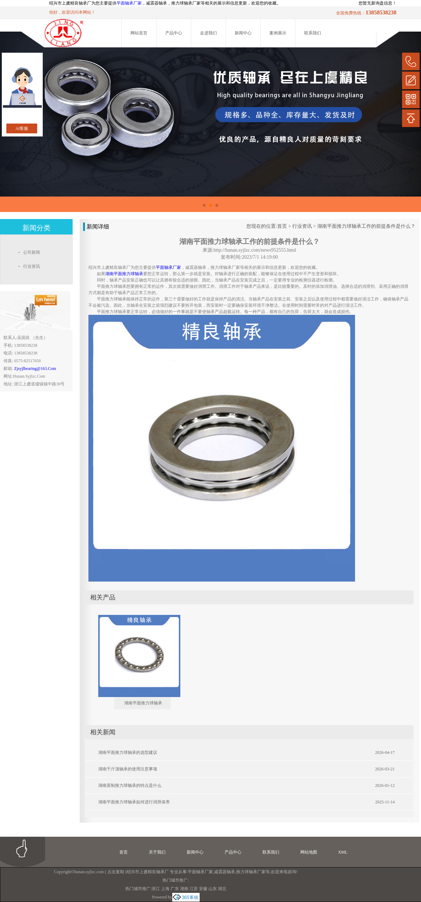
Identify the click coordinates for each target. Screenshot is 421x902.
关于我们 (157, 852)
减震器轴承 (224, 871)
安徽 (203, 888)
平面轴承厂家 (129, 3)
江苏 (193, 888)
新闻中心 (243, 33)
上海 (165, 888)
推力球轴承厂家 (251, 871)
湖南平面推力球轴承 (143, 703)
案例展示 (277, 33)
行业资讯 (302, 226)
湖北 (222, 888)
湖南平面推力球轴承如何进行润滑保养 (134, 802)
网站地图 (308, 852)
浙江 (156, 888)
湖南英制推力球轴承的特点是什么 (129, 785)
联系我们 (312, 33)
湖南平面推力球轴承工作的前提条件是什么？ (366, 226)
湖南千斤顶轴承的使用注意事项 (127, 769)
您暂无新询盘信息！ (377, 3)
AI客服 (21, 128)
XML (343, 852)
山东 (212, 888)
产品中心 (173, 33)
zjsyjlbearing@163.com (35, 368)
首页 (282, 226)
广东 (175, 888)
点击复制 (115, 871)
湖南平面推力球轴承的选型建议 (127, 752)
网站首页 (139, 33)
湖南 (184, 888)
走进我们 (208, 33)
